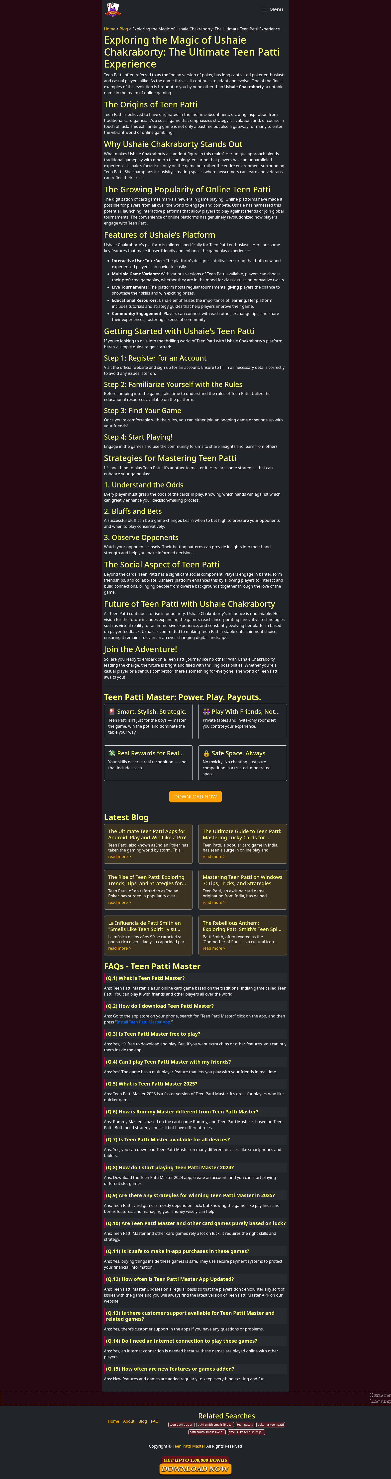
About (128, 1421)
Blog (124, 29)
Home (109, 29)
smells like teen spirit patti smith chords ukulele (247, 1432)
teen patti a (245, 1424)
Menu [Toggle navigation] (272, 9)
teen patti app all (181, 1424)
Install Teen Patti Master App (143, 1022)
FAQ (154, 1421)
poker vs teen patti (271, 1424)
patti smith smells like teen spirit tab (208, 1432)
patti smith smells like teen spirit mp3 (216, 1424)
